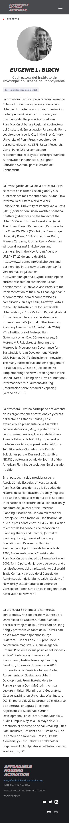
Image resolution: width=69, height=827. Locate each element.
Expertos (13, 19)
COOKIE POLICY (12, 796)
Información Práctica (17, 785)
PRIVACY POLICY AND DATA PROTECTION (24, 790)
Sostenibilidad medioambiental (21, 89)
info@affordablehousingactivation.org (23, 780)
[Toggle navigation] (61, 7)
